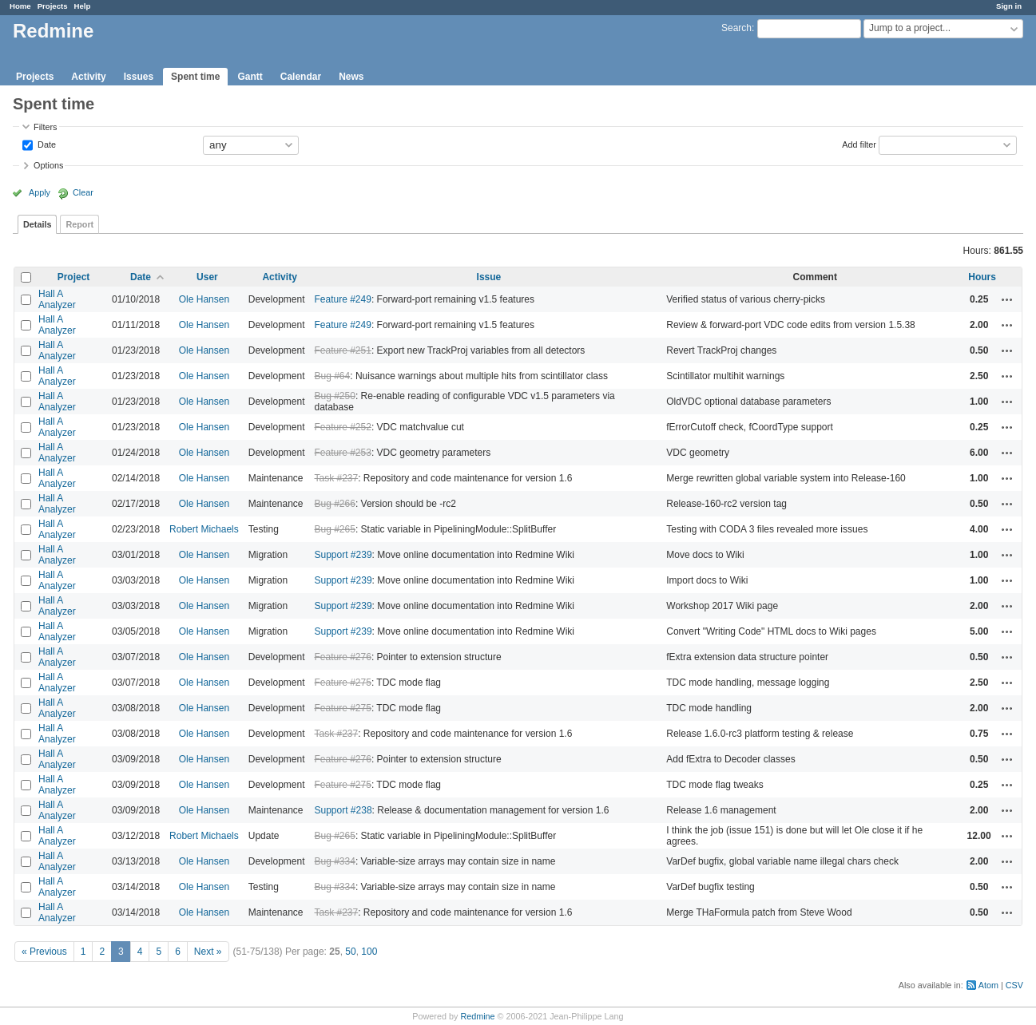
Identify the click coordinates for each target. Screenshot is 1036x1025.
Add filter (859, 143)
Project (74, 277)
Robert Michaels (204, 529)
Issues (138, 76)
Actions (1007, 299)
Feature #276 (343, 657)
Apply (39, 192)
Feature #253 (343, 452)
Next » (208, 951)
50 (350, 951)
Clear (83, 192)
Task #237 (337, 478)
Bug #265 (335, 529)
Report (79, 224)
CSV (1014, 985)
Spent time (195, 76)
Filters (45, 127)
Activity (88, 76)
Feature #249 (343, 299)
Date (45, 143)
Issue (489, 277)
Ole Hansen (204, 299)
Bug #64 (333, 376)
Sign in (1009, 6)
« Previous (44, 951)
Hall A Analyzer (57, 299)
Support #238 (343, 810)
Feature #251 (343, 350)
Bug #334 (335, 861)
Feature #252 (343, 427)
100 (369, 951)
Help (82, 6)
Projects (53, 6)
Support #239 (343, 554)
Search (736, 28)
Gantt (249, 76)
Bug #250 (335, 396)
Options (48, 165)
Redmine (477, 1016)
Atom (988, 985)
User (207, 277)
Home (20, 6)
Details (37, 224)
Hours (982, 277)
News (351, 76)
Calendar (300, 76)
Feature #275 (343, 682)
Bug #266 (335, 503)
